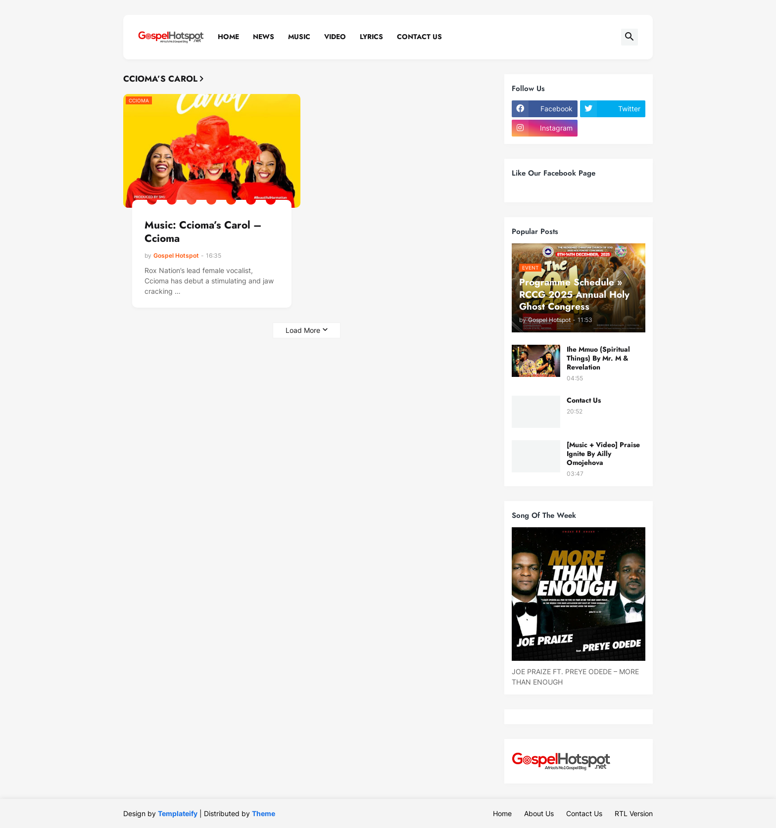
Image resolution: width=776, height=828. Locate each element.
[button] (629, 37)
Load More (303, 330)
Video (335, 37)
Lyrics (371, 37)
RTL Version (634, 813)
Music (299, 37)
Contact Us (419, 37)
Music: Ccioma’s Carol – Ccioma (203, 232)
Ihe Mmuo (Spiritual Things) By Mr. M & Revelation (598, 358)
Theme (263, 813)
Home (228, 37)
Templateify (177, 813)
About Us (539, 813)
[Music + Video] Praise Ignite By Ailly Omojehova (603, 453)
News (263, 37)
